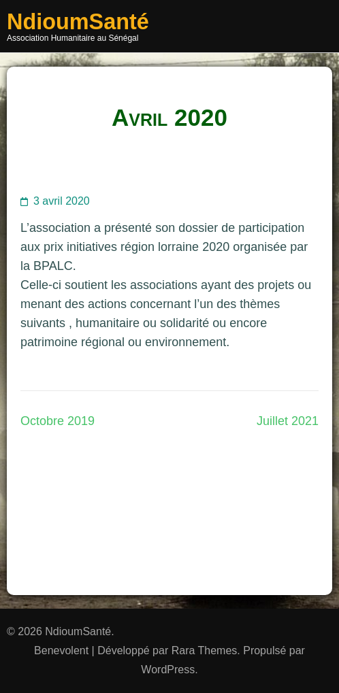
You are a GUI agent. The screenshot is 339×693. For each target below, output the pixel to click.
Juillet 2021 (288, 421)
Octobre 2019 (57, 421)
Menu (318, 26)
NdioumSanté (78, 22)
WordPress (168, 669)
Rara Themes (205, 650)
